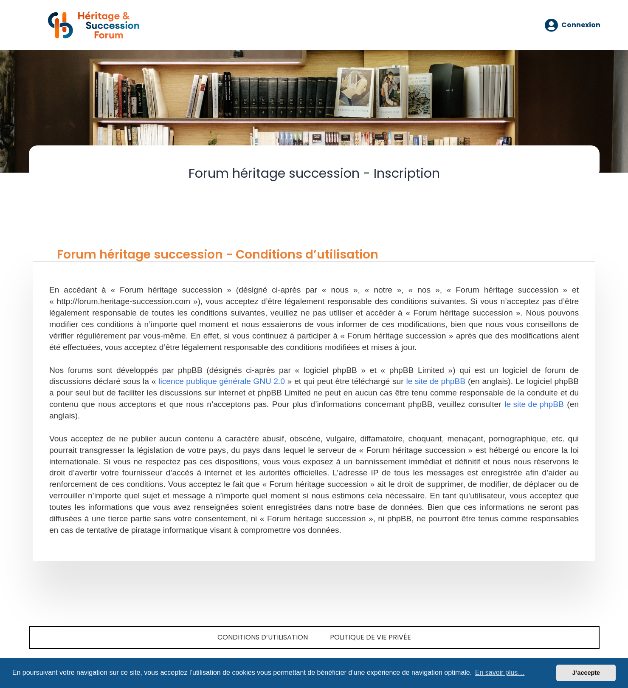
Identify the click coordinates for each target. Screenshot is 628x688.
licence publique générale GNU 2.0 (221, 381)
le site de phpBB (435, 381)
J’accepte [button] (586, 672)
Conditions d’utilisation (262, 637)
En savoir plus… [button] (500, 672)
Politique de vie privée (370, 637)
